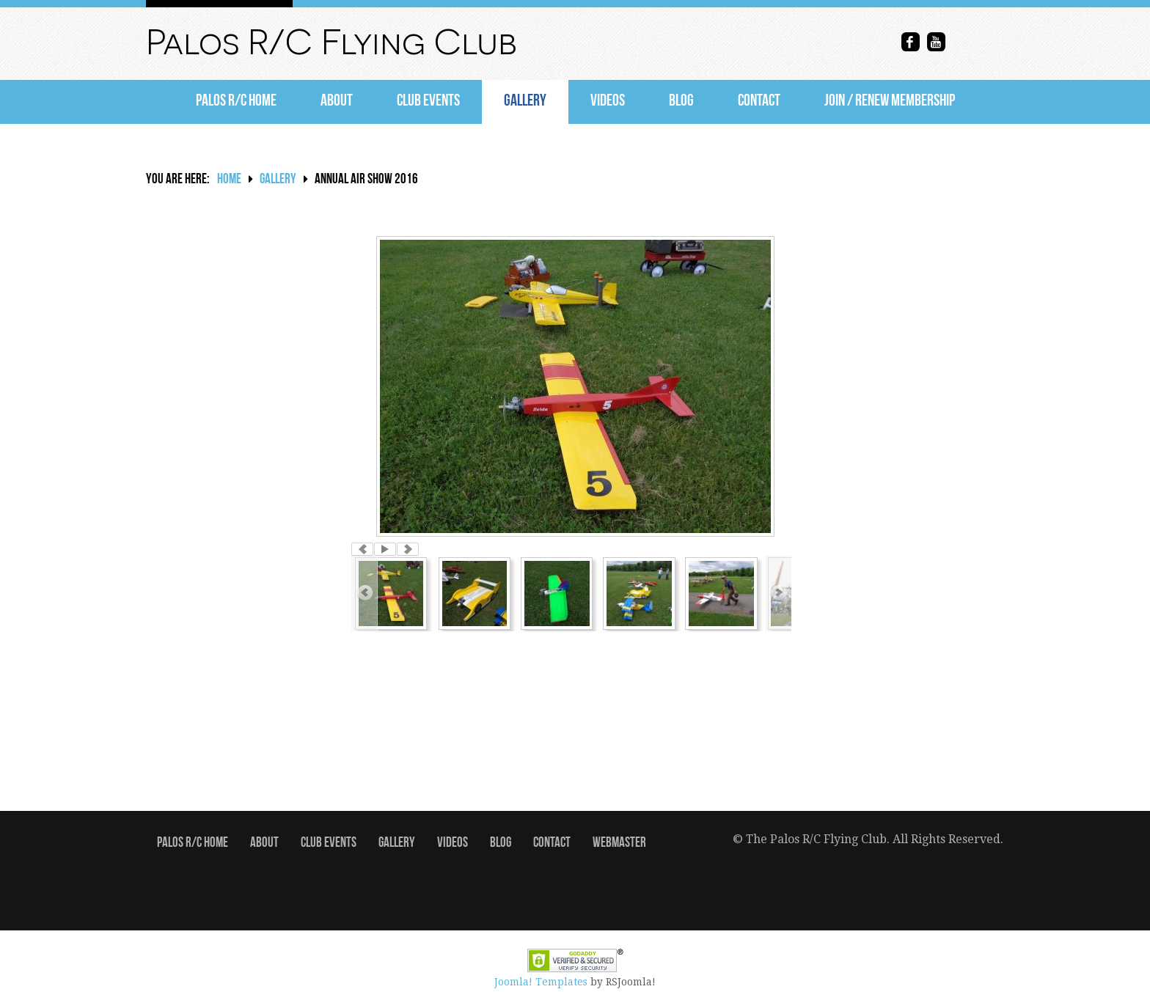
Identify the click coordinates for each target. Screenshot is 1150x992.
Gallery (525, 101)
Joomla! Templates (540, 982)
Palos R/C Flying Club (331, 42)
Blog (681, 101)
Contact (759, 101)
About (337, 101)
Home (229, 180)
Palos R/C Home (236, 101)
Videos (607, 101)
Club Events (428, 101)
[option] (575, 386)
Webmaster (619, 843)
